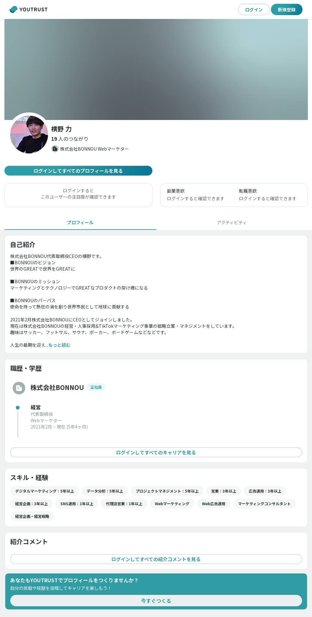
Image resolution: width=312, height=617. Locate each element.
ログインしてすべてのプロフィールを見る (78, 171)
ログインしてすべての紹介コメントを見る (156, 559)
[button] (156, 69)
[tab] (80, 222)
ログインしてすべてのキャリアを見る (156, 452)
